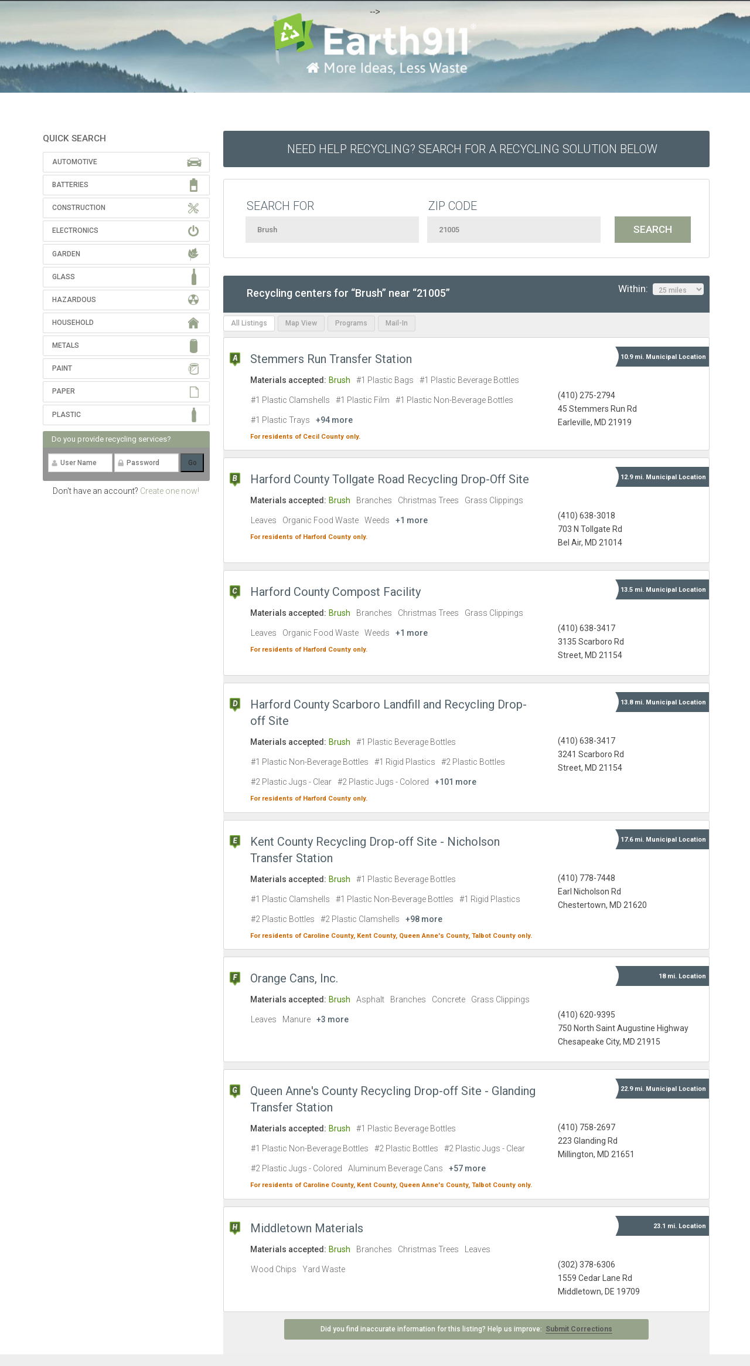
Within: (661, 289)
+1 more (412, 520)
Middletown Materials (306, 1228)
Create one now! (169, 491)
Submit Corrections (579, 1329)
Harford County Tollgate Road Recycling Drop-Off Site (389, 479)
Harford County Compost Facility (335, 592)
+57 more (467, 1168)
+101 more (455, 782)
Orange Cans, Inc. (294, 978)
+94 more (334, 420)
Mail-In (397, 323)
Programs (351, 323)
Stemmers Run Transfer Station (331, 359)
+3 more (332, 1019)
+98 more (423, 919)
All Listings (249, 323)
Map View (301, 323)
